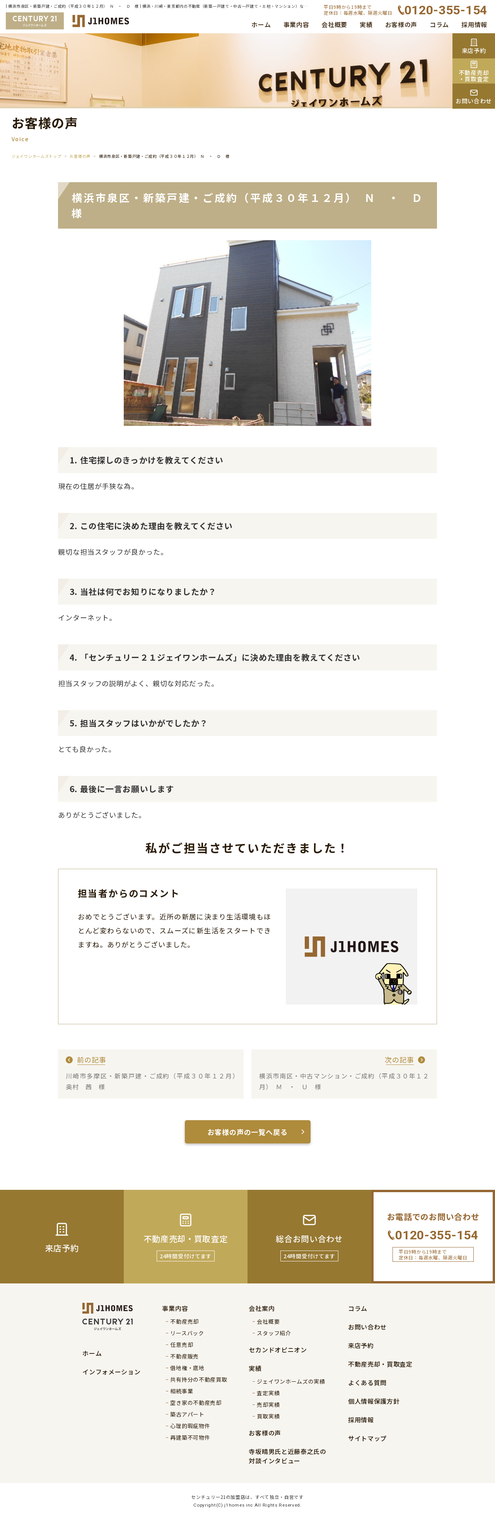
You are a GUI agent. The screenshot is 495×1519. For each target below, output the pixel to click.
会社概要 (334, 24)
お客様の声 (401, 24)
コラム (439, 24)
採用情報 (474, 24)
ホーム (261, 24)
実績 (366, 24)
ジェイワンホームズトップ (36, 156)
